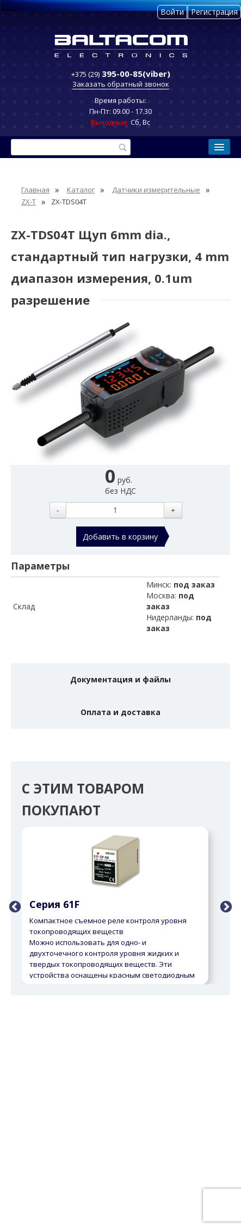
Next (224, 905)
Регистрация (214, 12)
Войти (172, 12)
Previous (13, 905)
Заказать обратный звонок (120, 84)
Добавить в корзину (120, 536)
